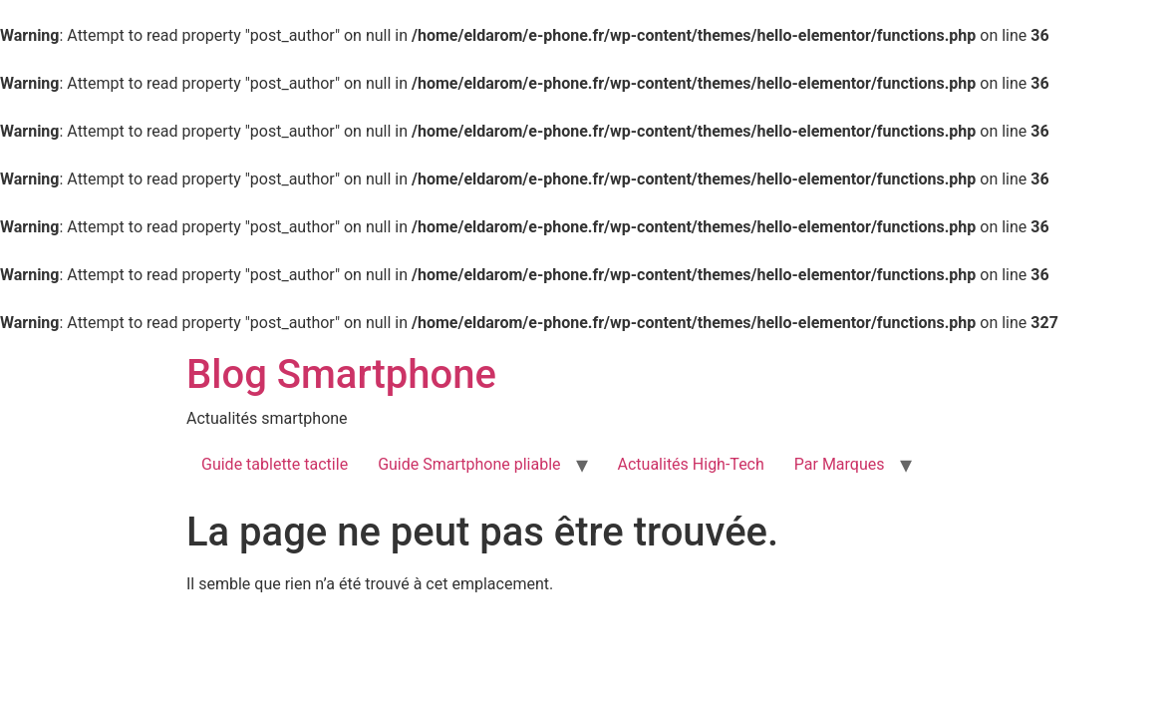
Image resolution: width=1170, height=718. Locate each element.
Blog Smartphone (341, 374)
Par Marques (839, 464)
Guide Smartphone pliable (469, 464)
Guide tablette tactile (274, 464)
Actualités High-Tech (691, 464)
